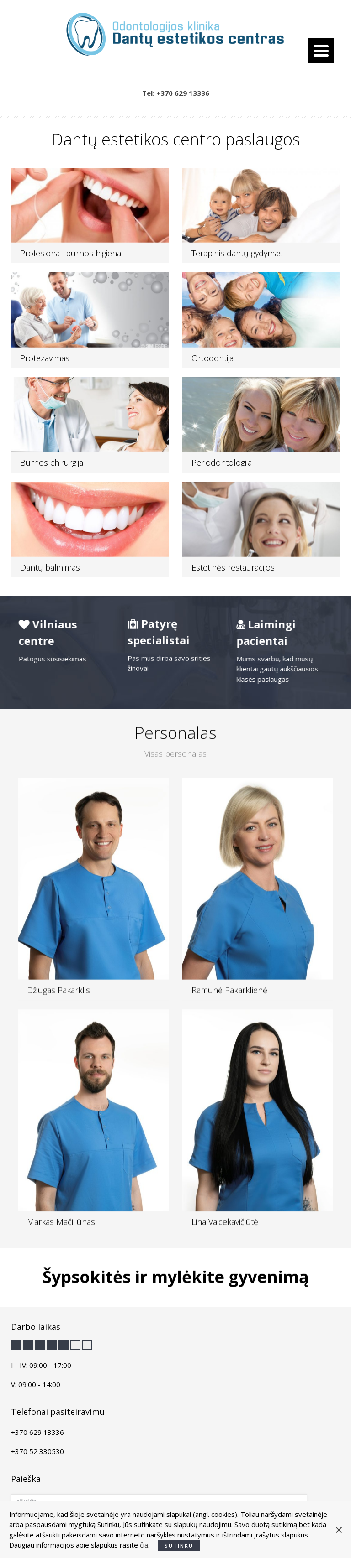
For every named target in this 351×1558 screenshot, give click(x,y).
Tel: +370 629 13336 (175, 93)
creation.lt (248, 1541)
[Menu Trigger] (321, 50)
